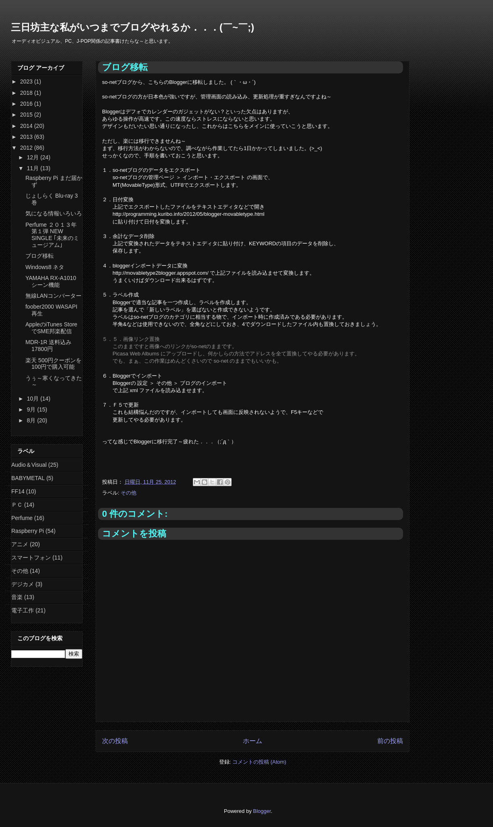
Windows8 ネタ (44, 267)
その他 (128, 493)
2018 (27, 93)
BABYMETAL (28, 478)
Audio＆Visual (29, 465)
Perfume (22, 518)
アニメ (19, 544)
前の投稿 (390, 740)
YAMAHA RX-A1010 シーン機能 (50, 281)
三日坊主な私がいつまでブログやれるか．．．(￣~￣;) (132, 27)
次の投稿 (115, 740)
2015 (27, 114)
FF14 (18, 491)
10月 (33, 398)
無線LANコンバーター (53, 295)
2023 (27, 81)
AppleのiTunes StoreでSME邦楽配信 (51, 327)
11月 (33, 168)
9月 (32, 409)
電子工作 (22, 610)
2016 (27, 103)
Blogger (262, 811)
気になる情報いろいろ (53, 213)
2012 (27, 147)
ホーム (252, 740)
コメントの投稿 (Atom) (259, 762)
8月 (32, 420)
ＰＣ (17, 504)
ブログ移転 (39, 256)
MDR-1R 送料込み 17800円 (48, 345)
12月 (33, 157)
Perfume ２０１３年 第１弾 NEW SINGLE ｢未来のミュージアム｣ (52, 234)
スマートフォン (31, 557)
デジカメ (22, 584)
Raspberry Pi (27, 531)
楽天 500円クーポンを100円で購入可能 (53, 363)
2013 (27, 137)
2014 (27, 126)
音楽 (17, 597)
